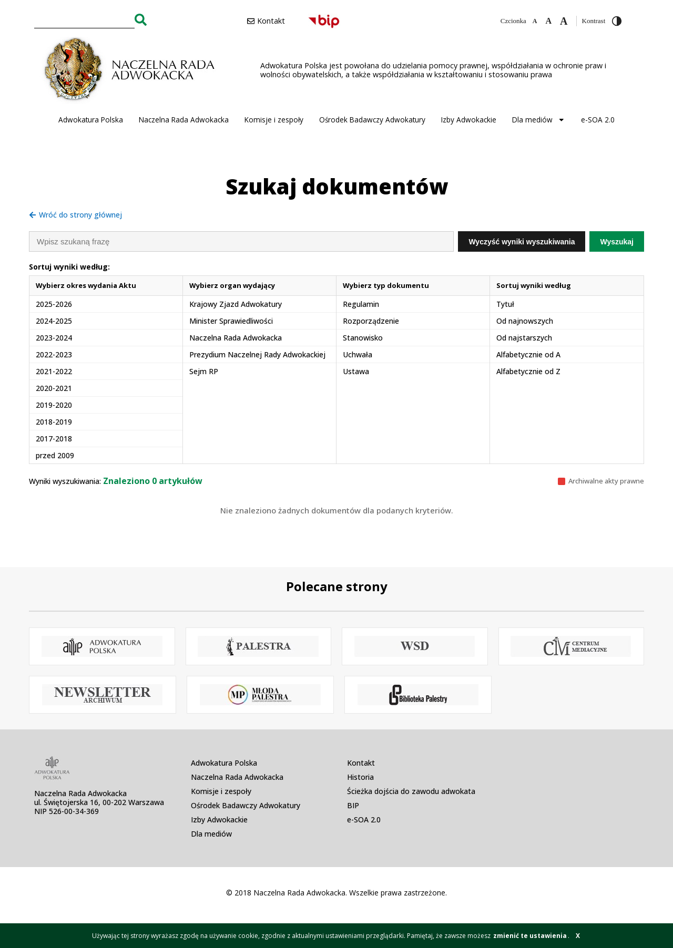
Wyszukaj (617, 242)
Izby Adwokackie (468, 120)
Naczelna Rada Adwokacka (184, 120)
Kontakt (361, 763)
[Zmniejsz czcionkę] (535, 21)
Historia (360, 777)
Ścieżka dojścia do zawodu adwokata (411, 791)
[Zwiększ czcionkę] (563, 21)
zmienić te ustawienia (530, 935)
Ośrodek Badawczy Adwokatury (372, 120)
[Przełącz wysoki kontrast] (616, 21)
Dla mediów (538, 120)
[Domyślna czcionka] (548, 21)
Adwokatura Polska (90, 120)
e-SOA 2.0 (598, 120)
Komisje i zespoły (273, 120)
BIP (353, 805)
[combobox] (84, 19)
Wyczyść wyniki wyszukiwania (521, 242)
